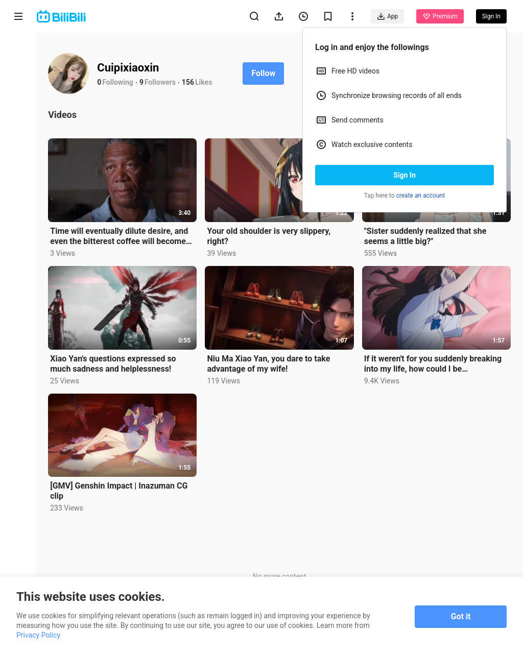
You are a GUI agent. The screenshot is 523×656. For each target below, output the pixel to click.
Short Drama (18, 133)
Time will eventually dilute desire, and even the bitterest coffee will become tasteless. (120, 236)
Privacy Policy (38, 635)
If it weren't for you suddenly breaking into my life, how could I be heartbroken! (433, 363)
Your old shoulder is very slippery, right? (269, 236)
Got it (461, 616)
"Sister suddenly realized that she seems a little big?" (425, 236)
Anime (18, 91)
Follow (264, 73)
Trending (19, 176)
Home (18, 52)
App (387, 16)
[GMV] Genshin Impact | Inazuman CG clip (119, 490)
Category (18, 215)
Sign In (404, 175)
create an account (420, 195)
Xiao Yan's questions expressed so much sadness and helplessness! (114, 363)
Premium (439, 16)
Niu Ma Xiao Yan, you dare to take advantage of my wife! (269, 363)
